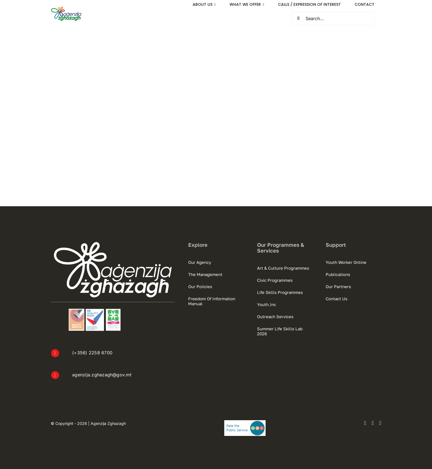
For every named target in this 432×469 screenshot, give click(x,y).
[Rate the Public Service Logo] (245, 422)
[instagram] (373, 423)
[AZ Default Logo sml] (66, 8)
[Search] (298, 18)
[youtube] (380, 423)
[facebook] (365, 423)
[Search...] (332, 18)
